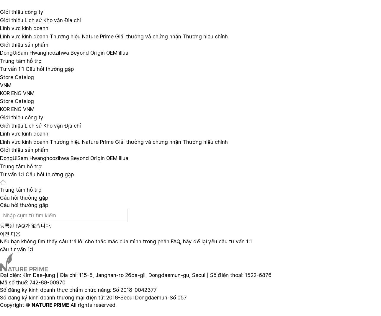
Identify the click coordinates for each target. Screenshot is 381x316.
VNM (6, 85)
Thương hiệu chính (205, 36)
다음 (15, 234)
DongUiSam (14, 53)
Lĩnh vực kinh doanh (24, 28)
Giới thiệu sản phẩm (24, 44)
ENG (16, 93)
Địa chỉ (72, 20)
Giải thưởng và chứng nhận (148, 36)
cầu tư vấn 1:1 (16, 249)
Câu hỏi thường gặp (50, 69)
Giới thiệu (11, 20)
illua (123, 53)
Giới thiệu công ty (21, 12)
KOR (5, 93)
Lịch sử (33, 20)
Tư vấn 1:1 (12, 69)
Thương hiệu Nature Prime (82, 36)
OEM (111, 53)
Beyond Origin (88, 53)
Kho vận (53, 20)
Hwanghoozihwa (49, 53)
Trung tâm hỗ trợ (21, 61)
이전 (4, 234)
